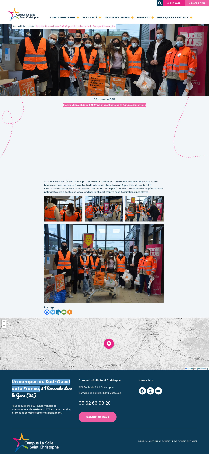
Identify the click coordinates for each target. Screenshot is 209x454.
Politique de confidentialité (179, 441)
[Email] (63, 312)
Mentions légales (149, 441)
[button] (159, 3)
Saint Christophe (64, 17)
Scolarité (92, 17)
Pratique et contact (174, 17)
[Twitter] (52, 312)
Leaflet (189, 369)
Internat (145, 17)
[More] (69, 312)
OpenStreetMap (202, 369)
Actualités (28, 26)
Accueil (16, 26)
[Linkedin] (58, 312)
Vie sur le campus (119, 17)
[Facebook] (46, 312)
